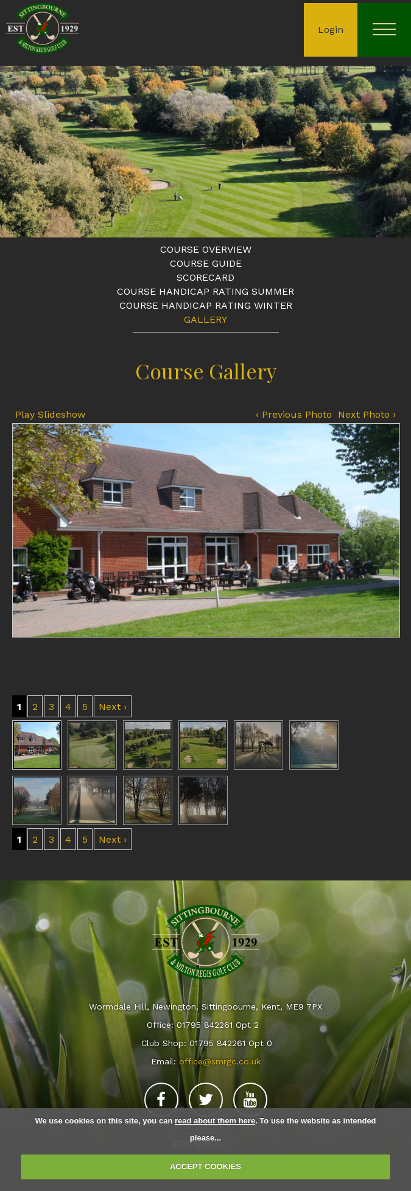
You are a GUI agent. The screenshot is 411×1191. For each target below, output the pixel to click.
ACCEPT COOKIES (205, 1166)
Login (330, 29)
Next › (113, 706)
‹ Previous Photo (294, 414)
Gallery (205, 319)
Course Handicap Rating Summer (205, 291)
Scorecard (205, 277)
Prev (20, 150)
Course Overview (205, 249)
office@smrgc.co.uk (220, 1061)
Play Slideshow (50, 414)
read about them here (215, 1120)
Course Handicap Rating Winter (205, 305)
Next (391, 150)
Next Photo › (367, 414)
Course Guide (206, 263)
